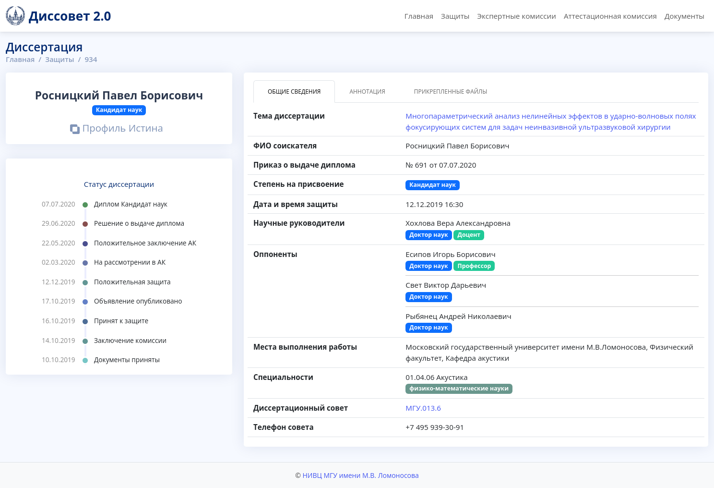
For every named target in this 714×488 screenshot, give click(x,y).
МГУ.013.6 (423, 408)
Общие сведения (294, 91)
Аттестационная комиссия (610, 16)
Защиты (455, 16)
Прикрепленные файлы (451, 91)
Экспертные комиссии (516, 16)
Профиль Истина (116, 129)
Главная (419, 16)
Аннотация (367, 91)
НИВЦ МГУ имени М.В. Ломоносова (360, 475)
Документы (684, 16)
